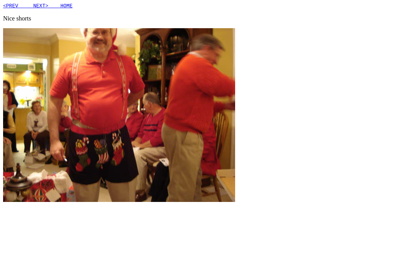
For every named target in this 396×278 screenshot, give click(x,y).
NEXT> (36, 6)
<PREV (13, 6)
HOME (60, 6)
